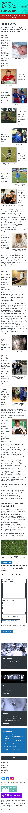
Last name (5, 606)
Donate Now (7, 562)
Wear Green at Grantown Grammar (15, 744)
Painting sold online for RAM (13, 741)
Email (7, 611)
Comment (8, 581)
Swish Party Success (10, 746)
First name (8, 600)
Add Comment (7, 631)
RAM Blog (4, 769)
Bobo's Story (4, 765)
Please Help (6, 693)
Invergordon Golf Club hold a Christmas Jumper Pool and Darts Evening (14, 736)
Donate (3, 772)
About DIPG (6, 723)
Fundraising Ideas (8, 666)
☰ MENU (24, 7)
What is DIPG (5, 764)
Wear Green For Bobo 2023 (12, 749)
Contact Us (4, 767)
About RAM (4, 762)
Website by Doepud (6, 809)
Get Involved (4, 770)
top (14, 758)
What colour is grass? (11, 616)
